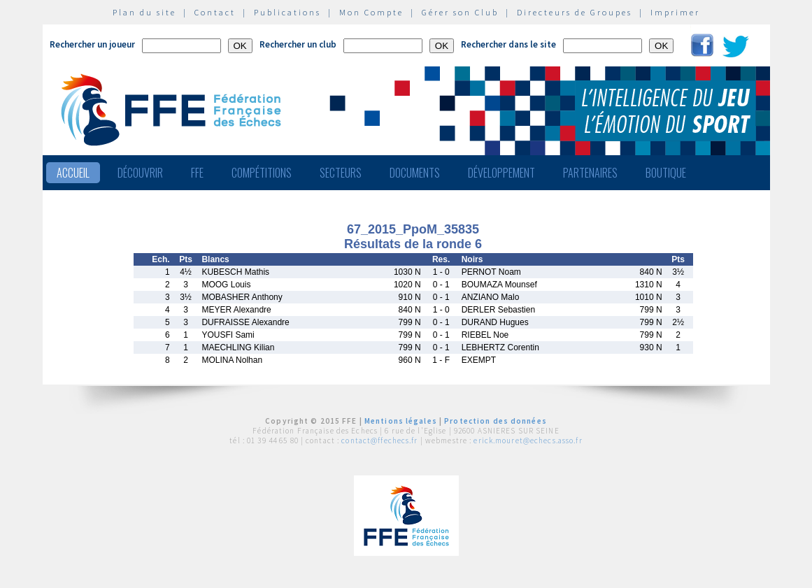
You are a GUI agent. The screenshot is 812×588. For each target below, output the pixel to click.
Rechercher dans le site (508, 44)
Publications (287, 12)
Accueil (73, 172)
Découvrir (140, 172)
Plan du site (144, 12)
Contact (215, 12)
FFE (197, 172)
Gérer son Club (460, 12)
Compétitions (262, 172)
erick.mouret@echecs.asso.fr (527, 440)
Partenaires (590, 172)
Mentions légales (400, 421)
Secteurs (341, 172)
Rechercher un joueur (92, 44)
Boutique (666, 172)
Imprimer (675, 12)
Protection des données (495, 421)
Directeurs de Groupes (574, 12)
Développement (501, 172)
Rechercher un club (297, 44)
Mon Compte (371, 12)
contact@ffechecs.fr (379, 440)
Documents (415, 172)
